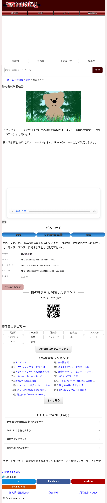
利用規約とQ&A (88, 492)
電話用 (15, 61)
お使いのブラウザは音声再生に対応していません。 (53, 211)
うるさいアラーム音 (68, 376)
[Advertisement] (53, 36)
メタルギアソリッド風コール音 (73, 367)
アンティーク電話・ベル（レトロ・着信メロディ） (42, 385)
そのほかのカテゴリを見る (53, 348)
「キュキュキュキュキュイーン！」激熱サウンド (40, 376)
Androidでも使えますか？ (20, 430)
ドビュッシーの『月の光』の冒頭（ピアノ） (81, 381)
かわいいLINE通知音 (25, 381)
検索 (97, 70)
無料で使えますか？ (17, 439)
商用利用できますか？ (18, 448)
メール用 (33, 332)
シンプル (94, 332)
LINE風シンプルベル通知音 (72, 390)
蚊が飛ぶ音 (63, 362)
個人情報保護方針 (19, 492)
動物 (4, 222)
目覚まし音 (66, 61)
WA (18, 472)
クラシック (53, 337)
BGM (12, 341)
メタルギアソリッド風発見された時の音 (35, 371)
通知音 (40, 61)
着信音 (14, 13)
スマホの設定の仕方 (12, 287)
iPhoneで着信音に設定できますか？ (25, 422)
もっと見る (53, 400)
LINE (6, 472)
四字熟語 (92, 13)
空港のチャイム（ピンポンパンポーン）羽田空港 (82, 371)
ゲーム (66, 13)
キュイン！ (21, 362)
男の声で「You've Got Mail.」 (31, 394)
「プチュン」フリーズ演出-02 (30, 367)
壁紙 (40, 13)
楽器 (33, 341)
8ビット (94, 337)
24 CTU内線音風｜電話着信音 (32, 390)
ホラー (73, 337)
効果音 (91, 61)
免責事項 (53, 492)
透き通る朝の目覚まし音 (71, 385)
